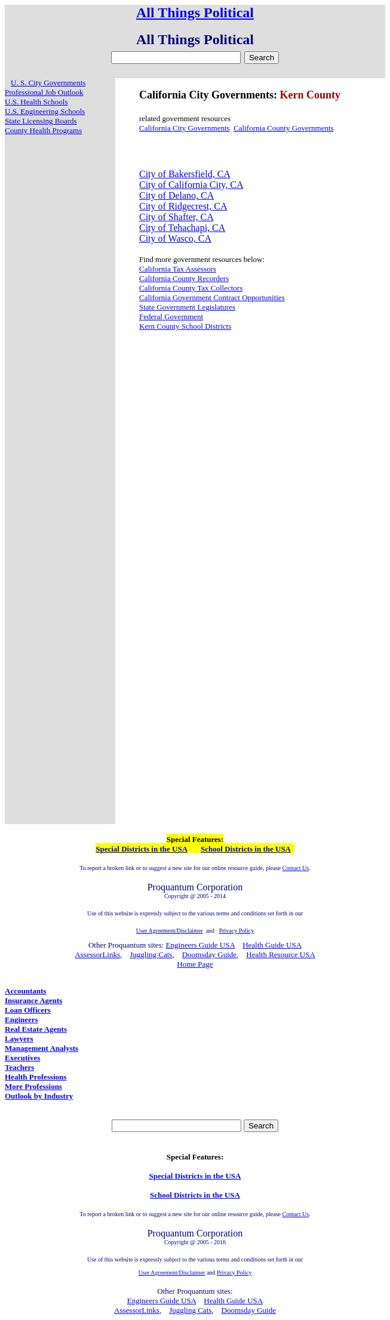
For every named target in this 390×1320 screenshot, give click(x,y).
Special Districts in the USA (141, 848)
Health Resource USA (280, 954)
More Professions (33, 1086)
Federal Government (171, 316)
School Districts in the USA (245, 848)
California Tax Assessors (177, 268)
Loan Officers (28, 1010)
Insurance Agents (33, 1000)
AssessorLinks (97, 954)
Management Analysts (41, 1048)
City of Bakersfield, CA (185, 174)
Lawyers (19, 1038)
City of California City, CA (191, 185)
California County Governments (284, 128)
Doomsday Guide (209, 954)
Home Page (195, 964)
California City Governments (184, 128)
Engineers (21, 1019)
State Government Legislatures (187, 307)
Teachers (19, 1067)
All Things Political (195, 12)
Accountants (25, 990)
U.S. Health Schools (36, 101)
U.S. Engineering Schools (45, 111)
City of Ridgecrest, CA (183, 206)
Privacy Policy (234, 1272)
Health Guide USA (272, 944)
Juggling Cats (151, 954)
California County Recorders (184, 278)
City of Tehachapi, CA (182, 228)
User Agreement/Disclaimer (172, 1272)
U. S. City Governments (48, 82)
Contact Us (295, 868)
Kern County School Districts (185, 326)
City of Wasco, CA (175, 238)
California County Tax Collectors (190, 287)
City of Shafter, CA (176, 217)
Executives (22, 1057)
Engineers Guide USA (200, 944)
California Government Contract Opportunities (212, 297)
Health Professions (35, 1076)
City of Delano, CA (176, 195)
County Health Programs (43, 130)
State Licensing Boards (41, 120)
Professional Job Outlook (44, 92)
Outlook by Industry (39, 1095)
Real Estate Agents (36, 1029)
